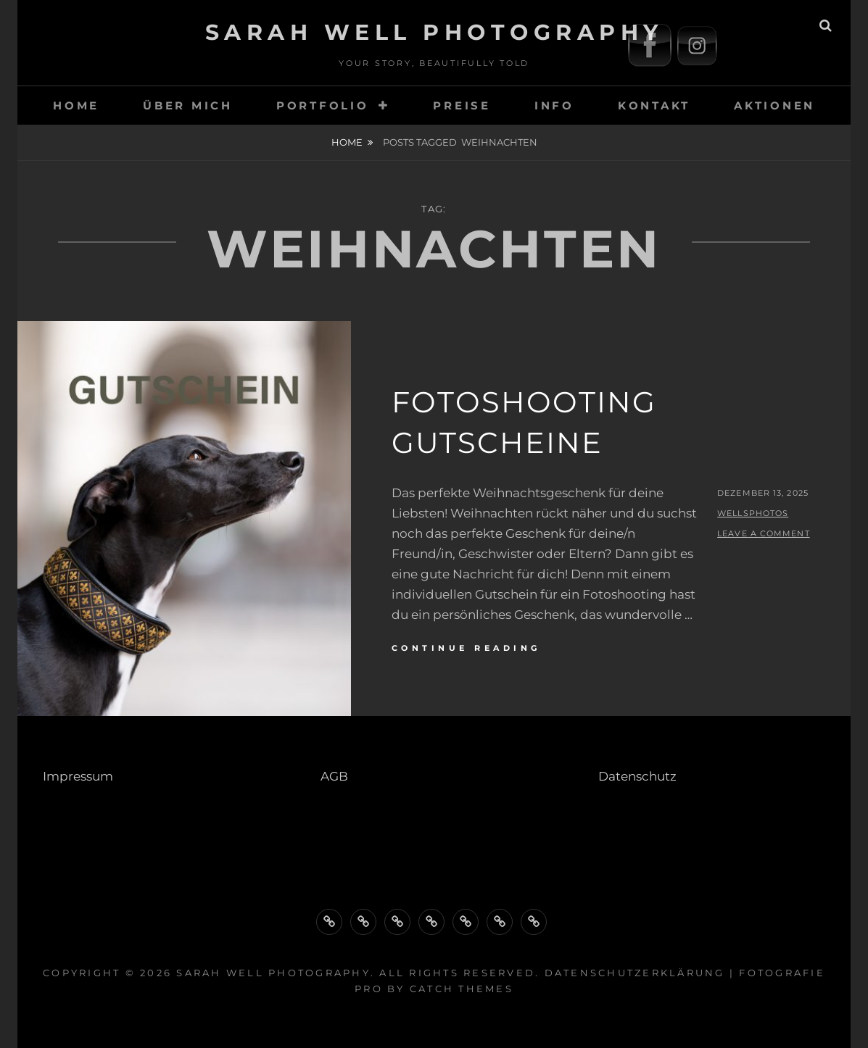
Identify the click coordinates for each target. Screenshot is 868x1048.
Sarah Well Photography (434, 32)
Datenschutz (637, 776)
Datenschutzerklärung (635, 972)
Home (347, 142)
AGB (334, 776)
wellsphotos (752, 513)
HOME (76, 105)
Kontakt (654, 105)
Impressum (78, 776)
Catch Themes (461, 988)
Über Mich (188, 105)
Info (554, 105)
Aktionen (774, 105)
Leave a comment (763, 533)
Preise (462, 105)
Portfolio (322, 105)
